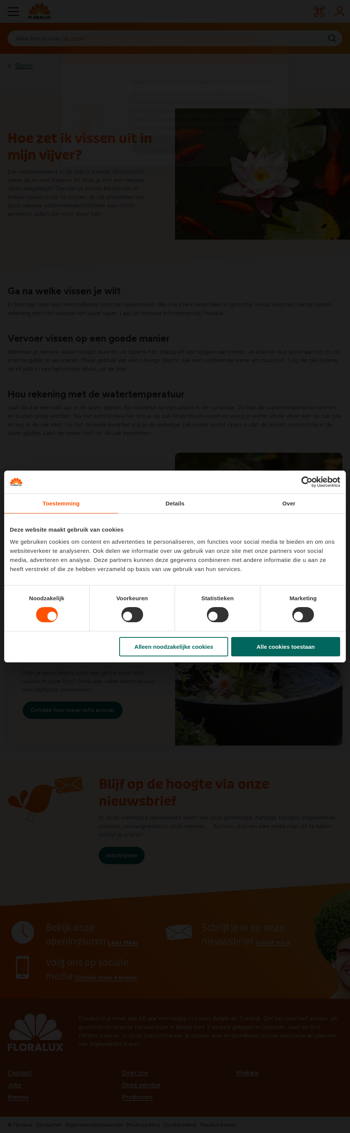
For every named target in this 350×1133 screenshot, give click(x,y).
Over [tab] (289, 503)
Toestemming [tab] (61, 503)
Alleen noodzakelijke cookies (173, 646)
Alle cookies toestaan (286, 646)
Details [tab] (175, 503)
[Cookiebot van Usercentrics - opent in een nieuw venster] (307, 482)
